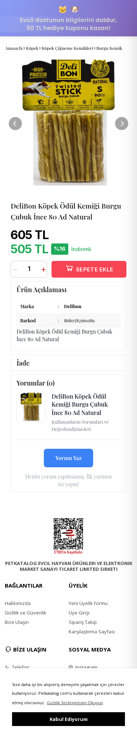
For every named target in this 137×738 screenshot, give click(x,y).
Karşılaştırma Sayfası (92, 631)
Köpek (32, 48)
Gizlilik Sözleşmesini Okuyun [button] (75, 702)
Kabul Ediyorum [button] (69, 719)
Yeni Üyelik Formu (88, 603)
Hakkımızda (18, 603)
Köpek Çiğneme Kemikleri (67, 48)
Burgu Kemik (109, 48)
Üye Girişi (79, 613)
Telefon (17, 667)
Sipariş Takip (83, 622)
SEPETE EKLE (89, 268)
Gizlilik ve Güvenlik (25, 613)
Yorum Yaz (69, 457)
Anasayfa (14, 48)
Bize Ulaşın (17, 622)
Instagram (83, 667)
